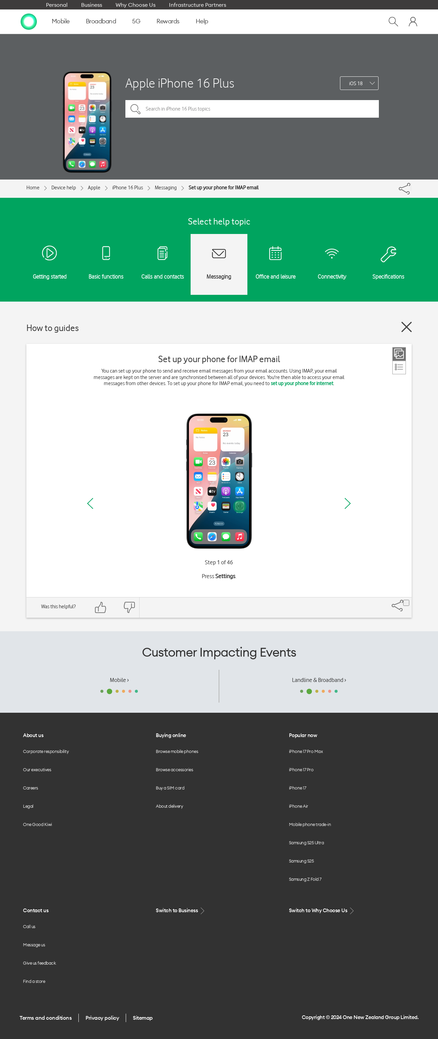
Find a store (34, 981)
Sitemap (143, 1017)
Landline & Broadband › (319, 680)
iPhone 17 (297, 787)
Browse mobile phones (177, 751)
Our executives (37, 769)
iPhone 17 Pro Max (306, 751)
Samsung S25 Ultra (306, 842)
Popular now (303, 735)
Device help (63, 188)
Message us (34, 944)
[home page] (28, 21)
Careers (30, 787)
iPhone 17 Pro (301, 769)
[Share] (411, 187)
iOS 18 (356, 83)
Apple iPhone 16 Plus (179, 83)
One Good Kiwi (37, 824)
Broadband (101, 21)
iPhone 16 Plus (127, 188)
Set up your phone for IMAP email (224, 188)
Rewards (167, 21)
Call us (29, 926)
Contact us (35, 910)
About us (33, 735)
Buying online (171, 735)
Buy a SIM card (170, 787)
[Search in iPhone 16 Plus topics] (252, 109)
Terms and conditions (46, 1017)
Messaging (166, 188)
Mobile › (119, 680)
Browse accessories (174, 769)
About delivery (169, 806)
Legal (28, 806)
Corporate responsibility (46, 751)
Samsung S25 (301, 861)
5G (136, 21)
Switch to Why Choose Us (322, 910)
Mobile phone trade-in (310, 824)
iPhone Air (298, 806)
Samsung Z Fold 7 (305, 879)
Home (33, 188)
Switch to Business (181, 910)
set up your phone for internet (302, 383)
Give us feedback (39, 963)
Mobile (61, 21)
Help (202, 21)
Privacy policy (102, 1017)
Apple (94, 188)
